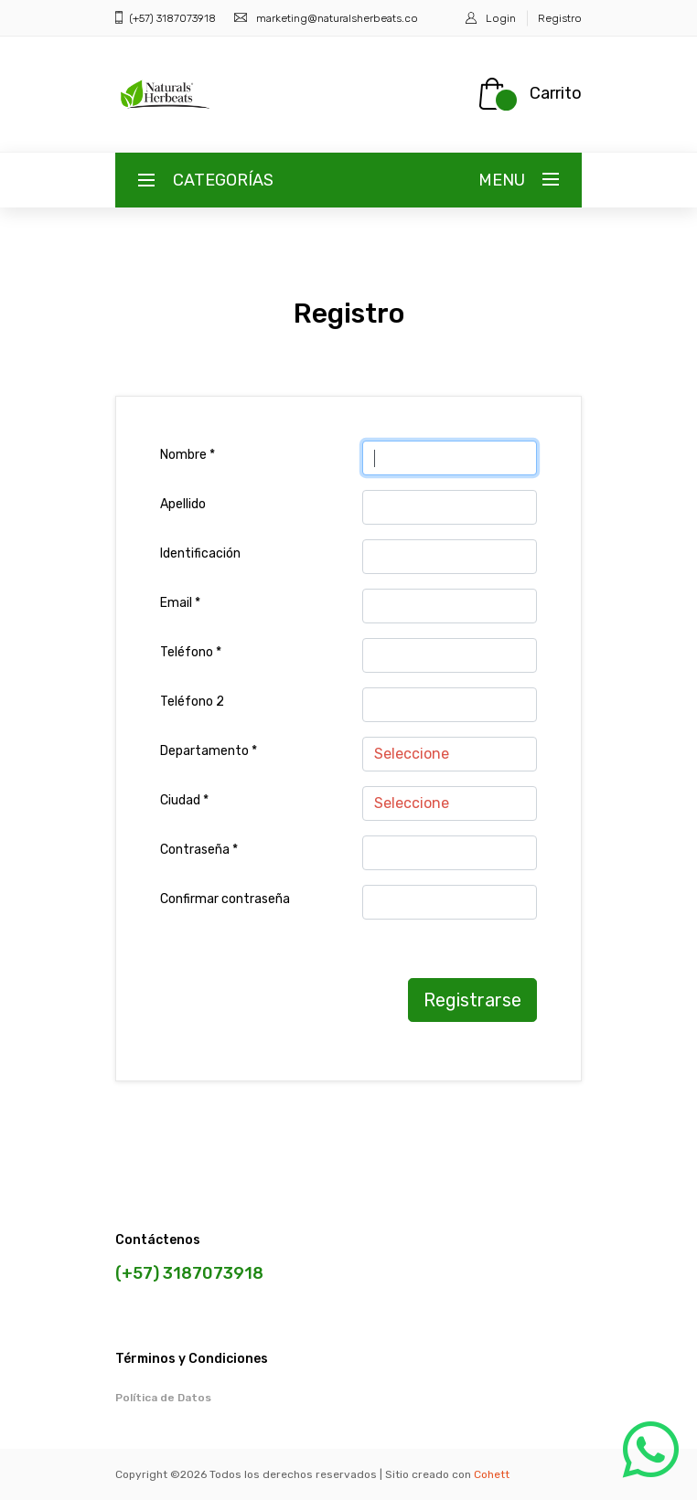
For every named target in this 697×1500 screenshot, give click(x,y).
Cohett (491, 1474)
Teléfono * (190, 652)
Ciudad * (184, 800)
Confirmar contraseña (225, 899)
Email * (180, 603)
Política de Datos (163, 1397)
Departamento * (208, 751)
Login (501, 18)
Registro (560, 18)
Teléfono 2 (192, 701)
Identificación (200, 553)
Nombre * (187, 455)
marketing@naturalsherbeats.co (337, 18)
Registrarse (472, 1000)
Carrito (556, 93)
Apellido (183, 504)
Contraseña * (199, 849)
